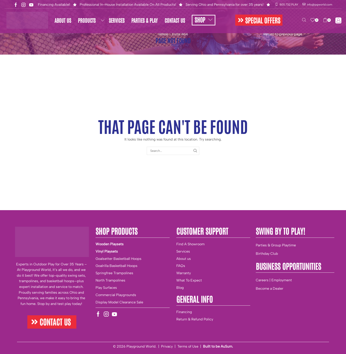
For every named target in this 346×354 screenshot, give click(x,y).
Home (163, 34)
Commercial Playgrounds (116, 295)
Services (183, 251)
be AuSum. (224, 346)
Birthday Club (267, 253)
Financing (184, 312)
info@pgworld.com (319, 4)
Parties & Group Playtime (276, 245)
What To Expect (189, 280)
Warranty (183, 273)
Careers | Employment (274, 280)
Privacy (167, 346)
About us (183, 259)
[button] (258, 20)
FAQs (180, 266)
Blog (180, 287)
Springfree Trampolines (114, 273)
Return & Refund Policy (194, 319)
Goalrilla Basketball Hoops (116, 266)
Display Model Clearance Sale (119, 302)
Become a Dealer (269, 288)
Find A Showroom (190, 244)
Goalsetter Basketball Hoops (118, 259)
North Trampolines (110, 280)
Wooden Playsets (110, 244)
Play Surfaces (106, 287)
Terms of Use (187, 346)
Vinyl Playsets (107, 251)
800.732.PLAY (289, 4)
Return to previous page (282, 34)
